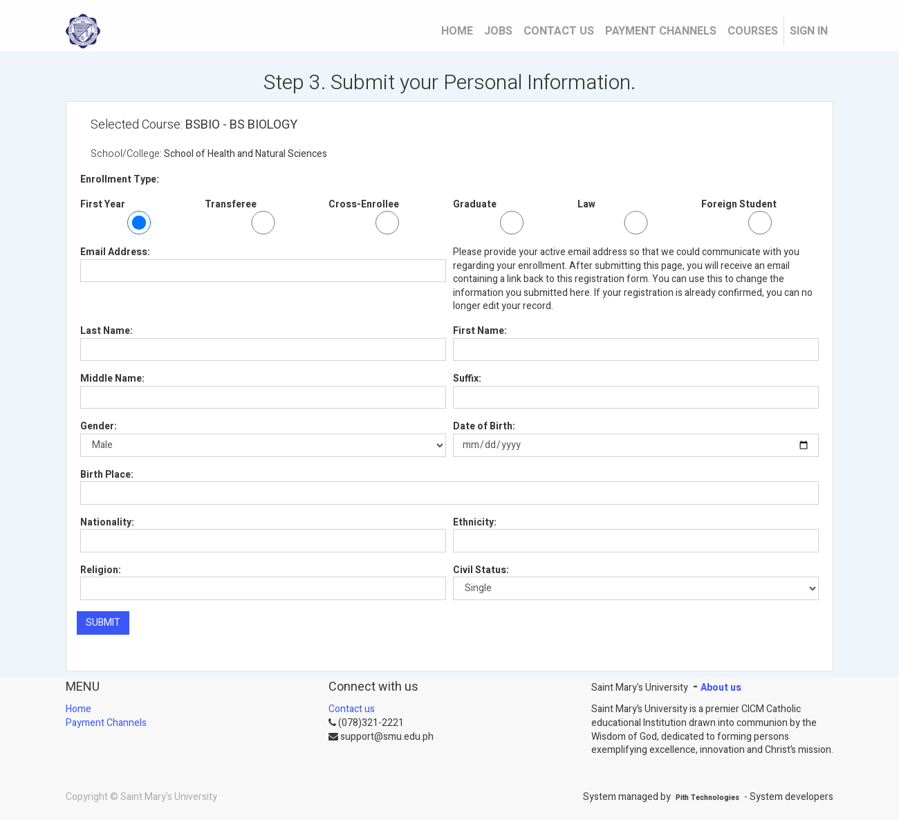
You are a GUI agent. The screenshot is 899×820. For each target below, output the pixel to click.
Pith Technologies (707, 797)
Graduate (475, 205)
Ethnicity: (475, 523)
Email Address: (115, 252)
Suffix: (467, 379)
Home (78, 709)
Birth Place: (106, 475)
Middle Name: (112, 379)
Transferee (231, 205)
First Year (102, 205)
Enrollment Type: (119, 180)
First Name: (480, 331)
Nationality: (107, 523)
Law (586, 205)
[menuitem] (457, 31)
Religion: (100, 570)
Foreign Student (739, 205)
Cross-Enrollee (363, 205)
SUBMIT (103, 622)
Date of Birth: (484, 427)
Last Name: (106, 331)
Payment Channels (106, 723)
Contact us (351, 709)
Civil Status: (481, 570)
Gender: (98, 427)
